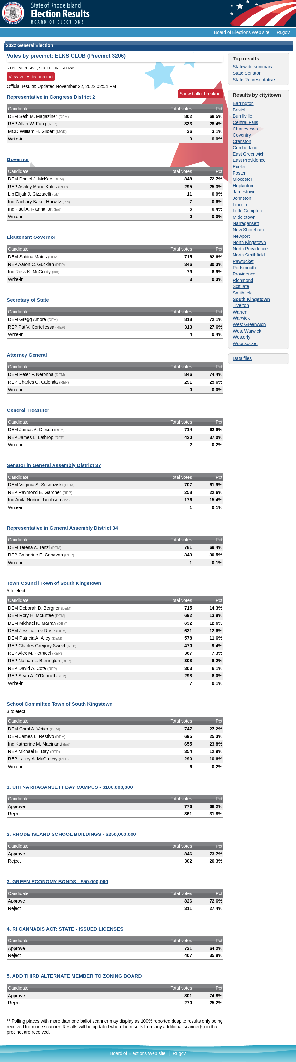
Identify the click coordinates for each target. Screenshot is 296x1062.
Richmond (243, 280)
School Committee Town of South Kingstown (60, 704)
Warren (240, 311)
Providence (244, 273)
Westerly (241, 337)
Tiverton (241, 305)
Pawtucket (243, 261)
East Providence (249, 160)
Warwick (241, 318)
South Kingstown (251, 299)
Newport (241, 236)
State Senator (247, 73)
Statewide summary (252, 66)
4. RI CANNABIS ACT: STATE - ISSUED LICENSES (65, 929)
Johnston (242, 198)
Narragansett (246, 223)
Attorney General (27, 355)
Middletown (244, 217)
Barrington (243, 103)
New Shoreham (248, 229)
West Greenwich (249, 324)
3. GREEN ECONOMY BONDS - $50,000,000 (57, 881)
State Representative (254, 79)
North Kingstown (249, 242)
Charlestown (245, 128)
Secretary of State (28, 300)
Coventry (242, 135)
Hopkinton (243, 185)
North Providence (250, 248)
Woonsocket (245, 343)
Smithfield (242, 292)
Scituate (241, 286)
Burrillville (242, 116)
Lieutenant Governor (31, 237)
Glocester (242, 179)
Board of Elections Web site (242, 32)
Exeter (239, 166)
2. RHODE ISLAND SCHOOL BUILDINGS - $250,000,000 (71, 834)
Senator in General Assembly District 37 (54, 465)
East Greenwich (249, 154)
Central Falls (245, 122)
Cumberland (245, 147)
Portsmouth (244, 267)
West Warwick (247, 330)
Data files (242, 358)
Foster (239, 173)
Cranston (242, 141)
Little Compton (247, 210)
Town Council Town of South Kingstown (54, 583)
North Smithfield (249, 254)
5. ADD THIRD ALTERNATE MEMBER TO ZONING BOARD (74, 976)
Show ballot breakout (201, 93)
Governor (18, 159)
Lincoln (240, 204)
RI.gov (283, 32)
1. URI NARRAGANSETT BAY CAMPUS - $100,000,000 (70, 787)
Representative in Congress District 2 (51, 97)
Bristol (239, 109)
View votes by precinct (31, 76)
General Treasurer (28, 410)
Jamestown (244, 191)
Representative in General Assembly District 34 (62, 528)
